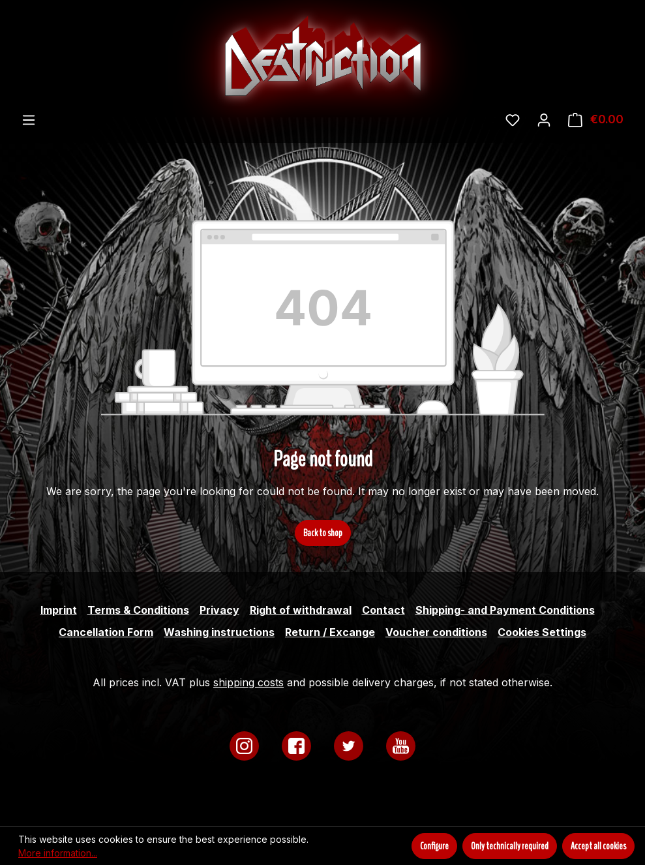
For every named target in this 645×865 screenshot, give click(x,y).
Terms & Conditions (138, 609)
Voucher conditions (436, 632)
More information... (57, 852)
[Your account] (544, 119)
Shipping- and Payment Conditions (505, 609)
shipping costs (248, 682)
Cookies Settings (542, 632)
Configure (434, 846)
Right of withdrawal (301, 609)
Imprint (58, 609)
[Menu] (28, 119)
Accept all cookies (598, 846)
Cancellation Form (106, 632)
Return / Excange (330, 632)
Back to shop (322, 533)
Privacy (219, 609)
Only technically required (509, 846)
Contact (383, 609)
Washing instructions (219, 632)
